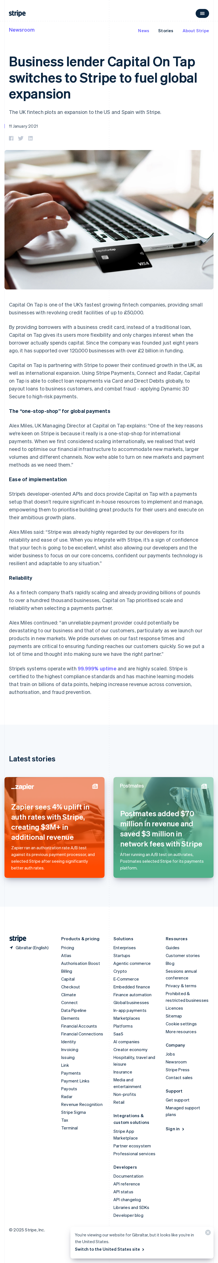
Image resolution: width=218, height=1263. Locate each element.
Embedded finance (131, 987)
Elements (70, 1018)
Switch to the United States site (110, 1249)
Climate (68, 994)
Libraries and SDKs (131, 1207)
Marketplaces (126, 1018)
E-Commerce (126, 979)
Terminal (69, 1128)
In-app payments (129, 1010)
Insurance (122, 1072)
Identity (68, 1041)
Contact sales (179, 1077)
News (143, 30)
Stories (165, 30)
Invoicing (69, 1049)
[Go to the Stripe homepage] (16, 938)
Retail (118, 1102)
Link (65, 1065)
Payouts (69, 1088)
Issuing (68, 1057)
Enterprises (124, 947)
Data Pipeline (74, 1010)
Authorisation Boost (80, 963)
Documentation (128, 1176)
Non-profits (124, 1094)
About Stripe (196, 30)
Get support (177, 1100)
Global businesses (131, 1002)
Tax (64, 1120)
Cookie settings (181, 1023)
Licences (174, 1008)
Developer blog (128, 1215)
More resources (181, 1031)
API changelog (127, 1199)
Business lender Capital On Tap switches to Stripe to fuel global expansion (103, 77)
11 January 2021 (23, 126)
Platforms (123, 1026)
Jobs (170, 1054)
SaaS (118, 1034)
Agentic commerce (132, 963)
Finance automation (132, 994)
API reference (126, 1184)
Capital (68, 979)
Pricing (67, 947)
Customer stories (183, 955)
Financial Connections (82, 1034)
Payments (71, 1073)
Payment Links (75, 1081)
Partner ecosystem (132, 1146)
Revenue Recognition (82, 1104)
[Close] (207, 1234)
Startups (122, 955)
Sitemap (174, 1016)
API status (123, 1191)
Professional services (134, 1153)
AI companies (126, 1041)
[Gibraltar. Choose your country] (29, 947)
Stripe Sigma (73, 1112)
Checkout (70, 987)
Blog (170, 963)
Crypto (120, 971)
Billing (66, 971)
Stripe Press (177, 1069)
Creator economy (130, 1049)
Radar (66, 1096)
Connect (69, 1002)
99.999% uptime (97, 668)
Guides (172, 947)
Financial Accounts (79, 1026)
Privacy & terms (181, 985)
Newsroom (22, 29)
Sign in (175, 1128)
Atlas (66, 955)
